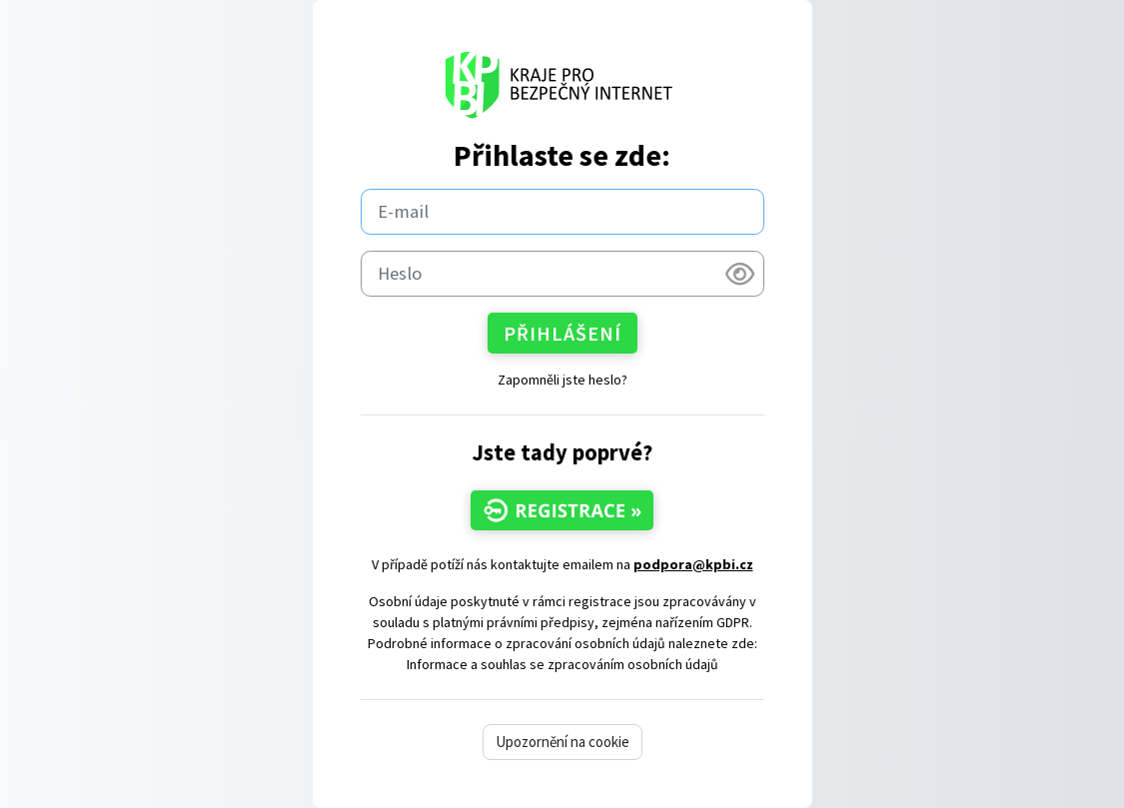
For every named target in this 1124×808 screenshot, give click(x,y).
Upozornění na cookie (562, 741)
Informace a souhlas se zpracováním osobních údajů (562, 664)
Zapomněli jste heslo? (562, 380)
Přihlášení (562, 333)
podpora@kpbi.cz (693, 564)
